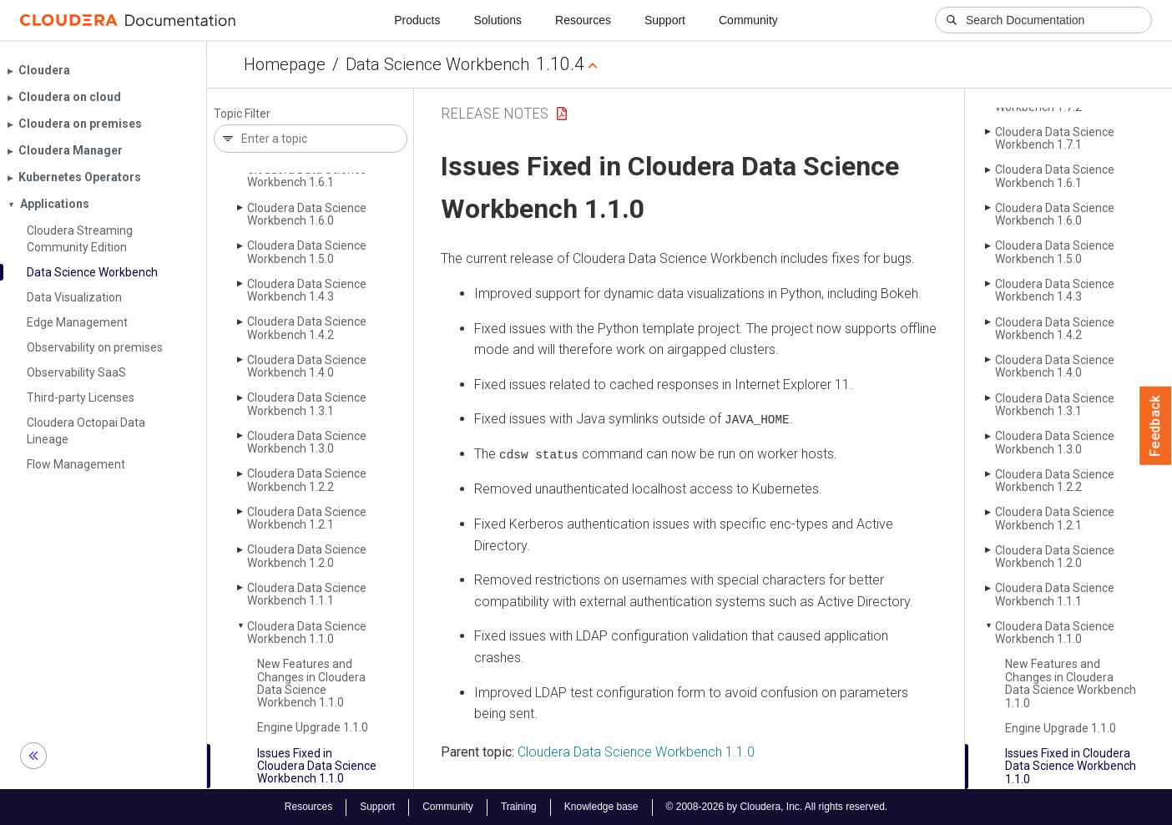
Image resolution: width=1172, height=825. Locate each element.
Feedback (1156, 426)
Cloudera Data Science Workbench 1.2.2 (306, 480)
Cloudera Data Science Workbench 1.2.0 (306, 556)
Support (664, 20)
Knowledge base (601, 806)
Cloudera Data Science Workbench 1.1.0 (306, 632)
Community (748, 20)
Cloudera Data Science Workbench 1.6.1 (306, 176)
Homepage (285, 64)
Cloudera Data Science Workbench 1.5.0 (306, 252)
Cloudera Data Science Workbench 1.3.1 (306, 404)
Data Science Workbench (437, 64)
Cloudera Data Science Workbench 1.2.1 (306, 518)
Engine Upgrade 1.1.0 (312, 727)
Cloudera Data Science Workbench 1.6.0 (306, 214)
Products (417, 20)
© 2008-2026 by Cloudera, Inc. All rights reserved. (777, 806)
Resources (583, 20)
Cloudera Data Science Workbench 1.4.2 (306, 328)
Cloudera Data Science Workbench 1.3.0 (306, 442)
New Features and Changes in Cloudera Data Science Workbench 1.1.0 (311, 683)
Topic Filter (242, 114)
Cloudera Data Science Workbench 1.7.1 (1054, 138)
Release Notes (494, 113)
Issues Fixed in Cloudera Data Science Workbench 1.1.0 (316, 766)
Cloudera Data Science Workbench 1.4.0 (306, 366)
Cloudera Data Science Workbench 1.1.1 (306, 594)
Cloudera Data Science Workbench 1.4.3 (306, 290)
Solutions (497, 20)
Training (519, 806)
